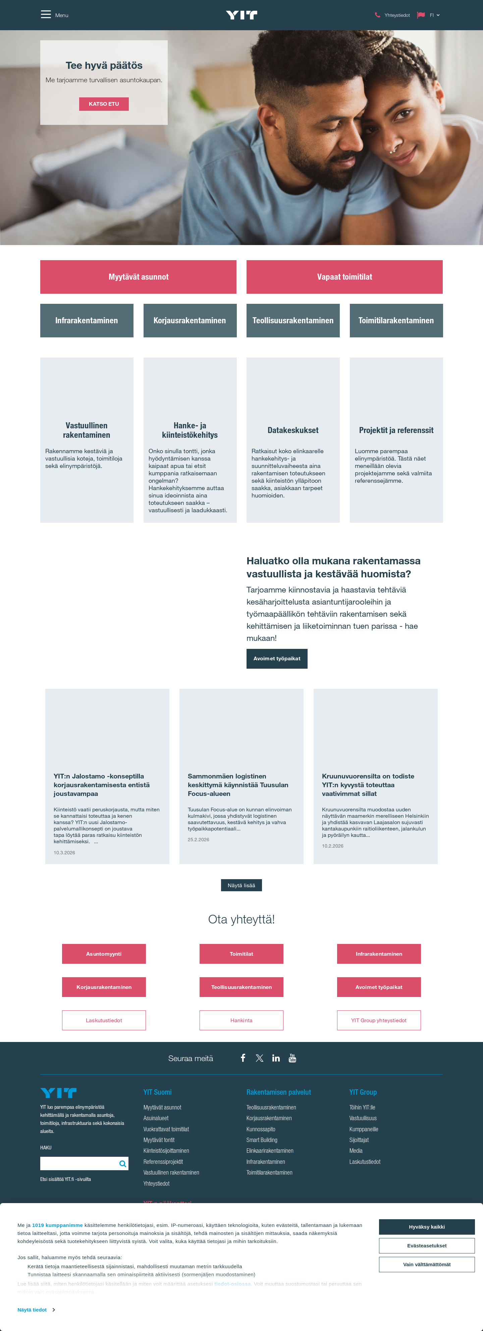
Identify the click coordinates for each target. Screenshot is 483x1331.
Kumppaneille (364, 1130)
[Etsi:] (121, 1163)
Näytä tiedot (32, 1310)
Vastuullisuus (363, 1119)
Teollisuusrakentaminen (241, 987)
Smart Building (262, 1141)
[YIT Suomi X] (259, 1058)
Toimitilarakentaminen (269, 1173)
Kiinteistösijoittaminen (166, 1151)
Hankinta (241, 1020)
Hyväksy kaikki (427, 1227)
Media (356, 1151)
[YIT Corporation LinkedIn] (276, 1058)
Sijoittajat (359, 1141)
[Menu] (54, 15)
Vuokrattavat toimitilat (166, 1130)
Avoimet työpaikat (277, 658)
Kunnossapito (261, 1130)
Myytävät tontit (159, 1141)
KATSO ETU (104, 103)
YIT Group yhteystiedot (379, 1020)
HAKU (45, 1147)
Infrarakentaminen (379, 953)
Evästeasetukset (427, 1245)
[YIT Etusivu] (241, 15)
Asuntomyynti (103, 953)
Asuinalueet (156, 1119)
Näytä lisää (241, 885)
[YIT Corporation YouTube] (292, 1058)
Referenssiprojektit (163, 1162)
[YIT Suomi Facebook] (243, 1058)
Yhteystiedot (156, 1184)
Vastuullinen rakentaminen (171, 1173)
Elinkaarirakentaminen (270, 1151)
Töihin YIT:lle (362, 1108)
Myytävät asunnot (162, 1108)
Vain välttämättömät (427, 1264)
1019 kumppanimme (57, 1225)
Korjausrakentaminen (103, 987)
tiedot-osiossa (232, 1284)
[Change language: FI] (430, 15)
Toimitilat (242, 953)
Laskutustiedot (104, 1020)
